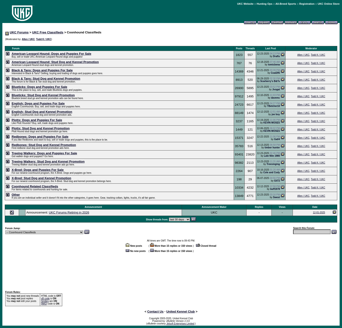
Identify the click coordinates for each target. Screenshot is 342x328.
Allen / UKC (28, 39)
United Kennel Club (180, 311)
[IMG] (44, 303)
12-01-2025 (319, 212)
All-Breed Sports (286, 3)
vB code (45, 298)
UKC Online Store (329, 3)
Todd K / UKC (43, 39)
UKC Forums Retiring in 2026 (69, 212)
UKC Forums (19, 32)
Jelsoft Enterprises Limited (180, 323)
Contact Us (155, 311)
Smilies (45, 301)
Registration (306, 3)
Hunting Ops (264, 3)
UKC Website (245, 3)
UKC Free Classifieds (47, 32)
